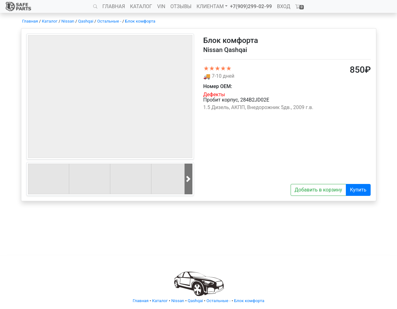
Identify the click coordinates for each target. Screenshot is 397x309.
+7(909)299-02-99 (251, 6)
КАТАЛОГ (141, 6)
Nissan (68, 21)
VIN (161, 6)
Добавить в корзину (318, 190)
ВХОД (283, 6)
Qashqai (86, 21)
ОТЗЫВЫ (180, 6)
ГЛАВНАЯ (113, 6)
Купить (358, 190)
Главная (30, 21)
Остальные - (109, 21)
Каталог (49, 21)
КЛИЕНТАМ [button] (210, 6)
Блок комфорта (140, 21)
